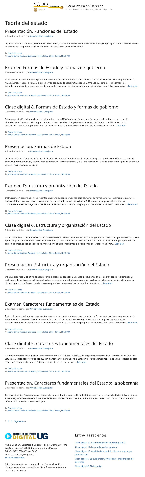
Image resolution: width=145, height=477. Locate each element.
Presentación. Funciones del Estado (41, 31)
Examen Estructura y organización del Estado (51, 186)
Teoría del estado (15, 53)
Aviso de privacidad (14, 457)
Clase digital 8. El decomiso (88, 466)
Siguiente (20, 421)
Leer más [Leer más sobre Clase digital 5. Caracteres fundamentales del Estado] (81, 362)
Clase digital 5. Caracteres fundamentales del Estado (59, 343)
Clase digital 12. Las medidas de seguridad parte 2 (100, 442)
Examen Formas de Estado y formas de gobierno (55, 67)
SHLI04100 (65, 56)
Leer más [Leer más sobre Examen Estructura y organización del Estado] (132, 204)
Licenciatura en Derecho (84, 6)
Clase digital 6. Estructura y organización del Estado (58, 225)
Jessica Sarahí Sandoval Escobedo (22, 56)
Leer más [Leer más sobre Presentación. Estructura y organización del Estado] (107, 283)
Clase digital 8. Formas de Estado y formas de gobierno (61, 107)
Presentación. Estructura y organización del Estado (57, 265)
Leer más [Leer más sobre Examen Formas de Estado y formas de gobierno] (132, 85)
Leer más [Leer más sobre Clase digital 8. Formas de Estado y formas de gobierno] (121, 125)
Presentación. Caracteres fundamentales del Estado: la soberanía (72, 383)
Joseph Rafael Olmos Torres (48, 56)
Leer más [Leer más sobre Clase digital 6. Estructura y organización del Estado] (119, 243)
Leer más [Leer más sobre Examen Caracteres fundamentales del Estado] (132, 322)
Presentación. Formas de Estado (38, 146)
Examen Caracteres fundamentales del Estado (52, 304)
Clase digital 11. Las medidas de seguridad (96, 446)
